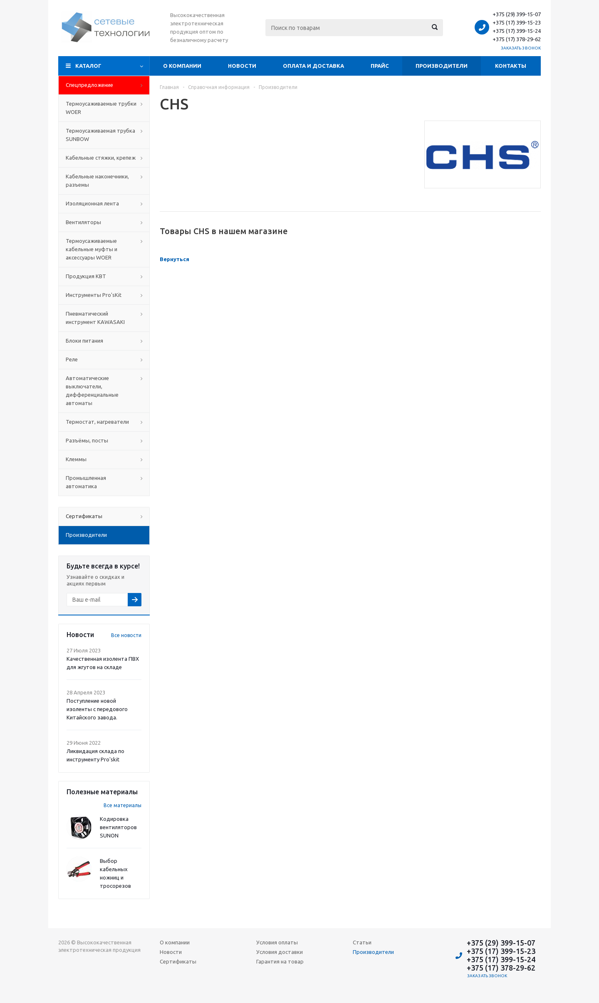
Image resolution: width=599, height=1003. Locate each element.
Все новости (126, 635)
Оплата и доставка (313, 66)
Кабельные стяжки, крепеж (101, 158)
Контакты (510, 66)
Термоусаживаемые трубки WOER (101, 108)
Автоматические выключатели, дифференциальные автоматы (92, 390)
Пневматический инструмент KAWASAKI (95, 318)
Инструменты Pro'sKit (93, 295)
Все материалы (122, 805)
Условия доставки (279, 952)
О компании (182, 66)
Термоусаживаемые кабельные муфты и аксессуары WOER (91, 249)
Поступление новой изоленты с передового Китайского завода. (97, 709)
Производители (442, 66)
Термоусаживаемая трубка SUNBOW (100, 135)
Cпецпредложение (89, 85)
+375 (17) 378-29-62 (517, 39)
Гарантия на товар (280, 961)
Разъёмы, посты (87, 440)
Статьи (362, 942)
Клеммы (76, 459)
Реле (72, 359)
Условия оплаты (277, 942)
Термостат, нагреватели (97, 422)
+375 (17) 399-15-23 (517, 22)
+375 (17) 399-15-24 (517, 31)
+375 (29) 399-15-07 (517, 14)
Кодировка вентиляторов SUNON (118, 827)
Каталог (88, 66)
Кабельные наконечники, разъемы (97, 180)
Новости (242, 66)
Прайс (380, 66)
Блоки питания (84, 340)
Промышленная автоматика (86, 482)
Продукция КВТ (86, 276)
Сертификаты (178, 961)
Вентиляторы (83, 222)
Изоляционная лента (92, 203)
